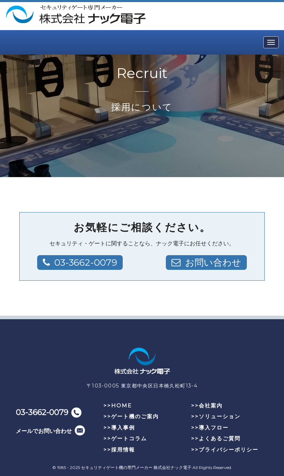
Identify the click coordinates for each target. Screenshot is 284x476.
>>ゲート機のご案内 (131, 416)
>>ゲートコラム (125, 438)
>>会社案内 (207, 405)
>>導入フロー (210, 427)
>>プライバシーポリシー (224, 449)
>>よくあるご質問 (216, 438)
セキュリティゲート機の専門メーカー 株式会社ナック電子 (136, 467)
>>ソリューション (216, 416)
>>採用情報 (119, 449)
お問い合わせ (213, 262)
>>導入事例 (119, 427)
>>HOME (117, 405)
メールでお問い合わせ (44, 431)
